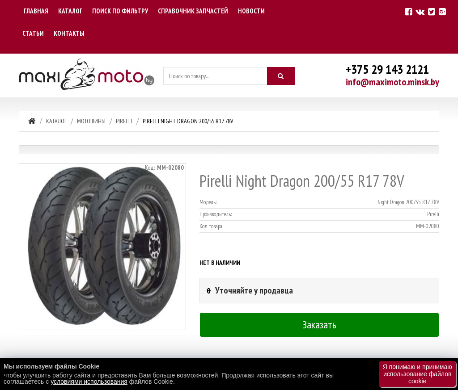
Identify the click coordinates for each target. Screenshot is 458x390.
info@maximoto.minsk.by (392, 81)
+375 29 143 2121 (387, 69)
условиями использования (89, 381)
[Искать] (281, 76)
